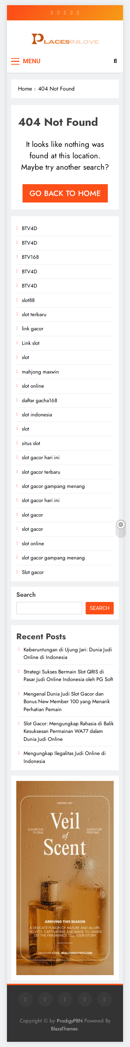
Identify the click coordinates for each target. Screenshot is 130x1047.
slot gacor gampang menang (53, 486)
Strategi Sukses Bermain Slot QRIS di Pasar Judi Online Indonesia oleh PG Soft (68, 675)
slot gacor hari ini (41, 457)
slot (25, 357)
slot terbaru (34, 314)
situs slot (31, 443)
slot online (33, 386)
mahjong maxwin (40, 372)
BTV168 (30, 257)
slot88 (28, 300)
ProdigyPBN (70, 1020)
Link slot (31, 343)
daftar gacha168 (39, 400)
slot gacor (32, 515)
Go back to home (65, 193)
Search (26, 594)
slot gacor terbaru (41, 472)
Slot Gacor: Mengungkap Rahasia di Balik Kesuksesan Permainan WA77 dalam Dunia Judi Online (69, 731)
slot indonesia (37, 414)
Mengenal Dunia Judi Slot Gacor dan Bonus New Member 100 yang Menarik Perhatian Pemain (67, 701)
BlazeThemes (64, 1028)
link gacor (32, 328)
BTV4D (29, 228)
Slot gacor (33, 572)
